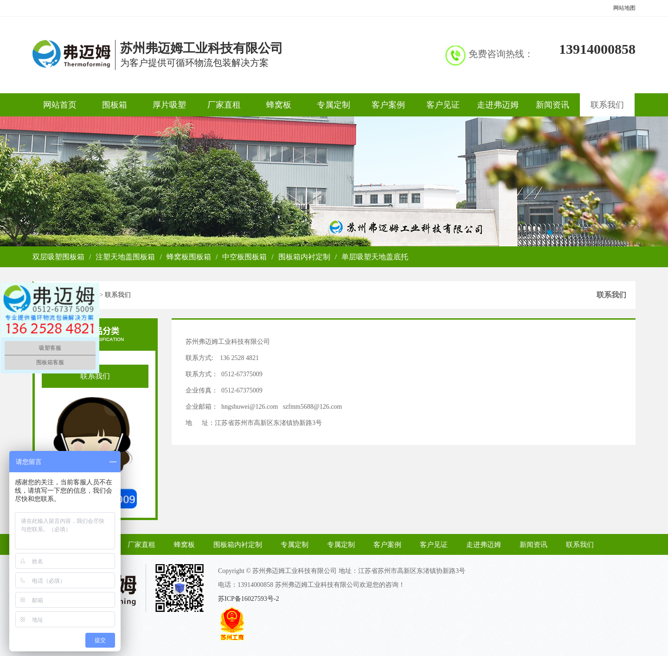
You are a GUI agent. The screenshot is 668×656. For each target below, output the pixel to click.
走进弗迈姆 (498, 104)
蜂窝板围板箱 (189, 257)
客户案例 (388, 104)
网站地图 (624, 8)
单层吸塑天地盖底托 (374, 257)
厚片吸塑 (169, 104)
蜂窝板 (278, 104)
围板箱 (114, 104)
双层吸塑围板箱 (58, 257)
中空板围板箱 (244, 257)
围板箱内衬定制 (304, 257)
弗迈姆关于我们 (334, 181)
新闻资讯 (552, 104)
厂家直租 (224, 104)
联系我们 (607, 104)
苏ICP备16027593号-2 (248, 598)
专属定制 (333, 104)
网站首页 (60, 104)
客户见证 (443, 104)
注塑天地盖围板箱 (125, 257)
